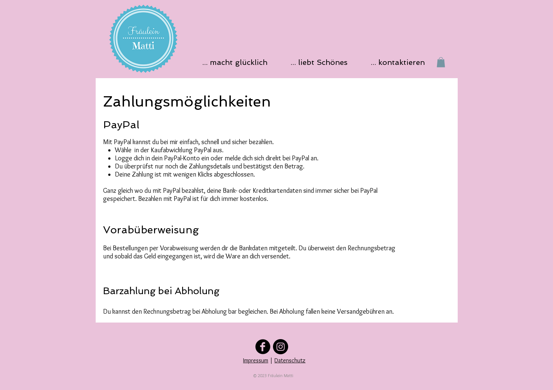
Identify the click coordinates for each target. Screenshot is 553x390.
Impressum (255, 360)
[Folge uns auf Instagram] (280, 346)
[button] (237, 62)
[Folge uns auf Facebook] (262, 346)
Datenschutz (289, 360)
